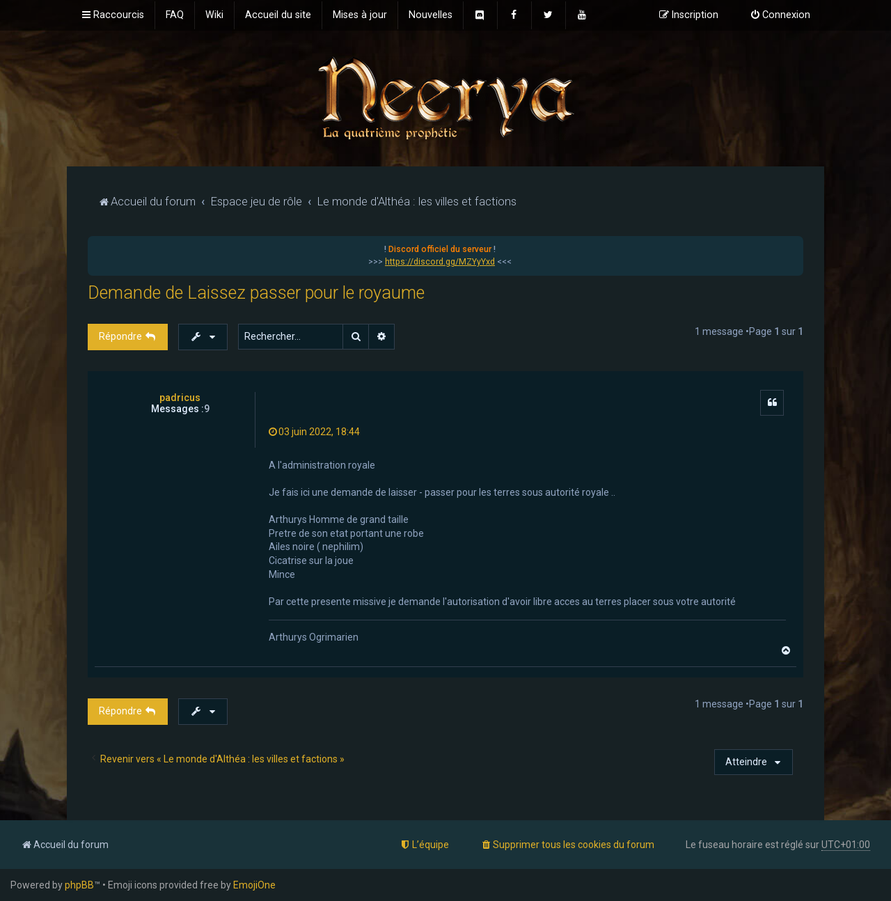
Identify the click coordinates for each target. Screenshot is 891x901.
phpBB (79, 885)
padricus (179, 397)
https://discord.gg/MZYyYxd (440, 262)
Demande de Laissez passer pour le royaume (256, 293)
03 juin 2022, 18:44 (314, 431)
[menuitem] (175, 15)
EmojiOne (254, 885)
